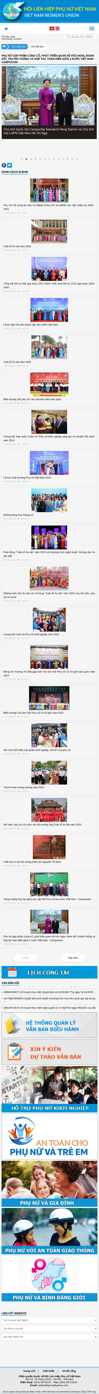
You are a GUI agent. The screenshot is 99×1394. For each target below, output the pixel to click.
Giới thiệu (48, 1371)
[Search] (80, 36)
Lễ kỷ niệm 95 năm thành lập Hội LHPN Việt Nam (30, 324)
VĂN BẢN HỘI (10, 983)
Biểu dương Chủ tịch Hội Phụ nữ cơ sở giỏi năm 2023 (33, 712)
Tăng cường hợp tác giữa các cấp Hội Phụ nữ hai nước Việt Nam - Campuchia (47, 899)
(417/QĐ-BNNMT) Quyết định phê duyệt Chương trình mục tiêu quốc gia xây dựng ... (49, 1001)
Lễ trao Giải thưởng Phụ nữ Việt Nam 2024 (27, 477)
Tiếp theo (73, 957)
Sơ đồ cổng (69, 1371)
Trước (25, 957)
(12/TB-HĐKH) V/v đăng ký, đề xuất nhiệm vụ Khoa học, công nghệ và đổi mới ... (48, 986)
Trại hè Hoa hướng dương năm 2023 (23, 787)
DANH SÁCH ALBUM (15, 171)
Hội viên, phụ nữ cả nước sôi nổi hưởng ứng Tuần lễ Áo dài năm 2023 (42, 824)
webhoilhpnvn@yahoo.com (53, 1385)
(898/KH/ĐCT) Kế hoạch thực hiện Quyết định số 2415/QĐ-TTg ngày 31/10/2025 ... (50, 992)
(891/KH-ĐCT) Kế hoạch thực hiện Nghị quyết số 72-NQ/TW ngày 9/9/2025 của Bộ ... (50, 1010)
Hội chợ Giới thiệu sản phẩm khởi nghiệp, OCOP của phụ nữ (37, 750)
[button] (21, 159)
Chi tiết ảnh (37, 46)
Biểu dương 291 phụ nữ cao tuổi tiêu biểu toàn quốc (32, 399)
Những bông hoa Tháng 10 (18, 514)
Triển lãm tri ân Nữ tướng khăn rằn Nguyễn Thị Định (32, 861)
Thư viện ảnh (18, 46)
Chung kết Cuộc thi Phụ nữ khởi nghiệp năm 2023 (31, 634)
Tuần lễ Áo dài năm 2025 (17, 362)
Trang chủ (29, 1371)
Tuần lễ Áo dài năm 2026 (17, 246)
